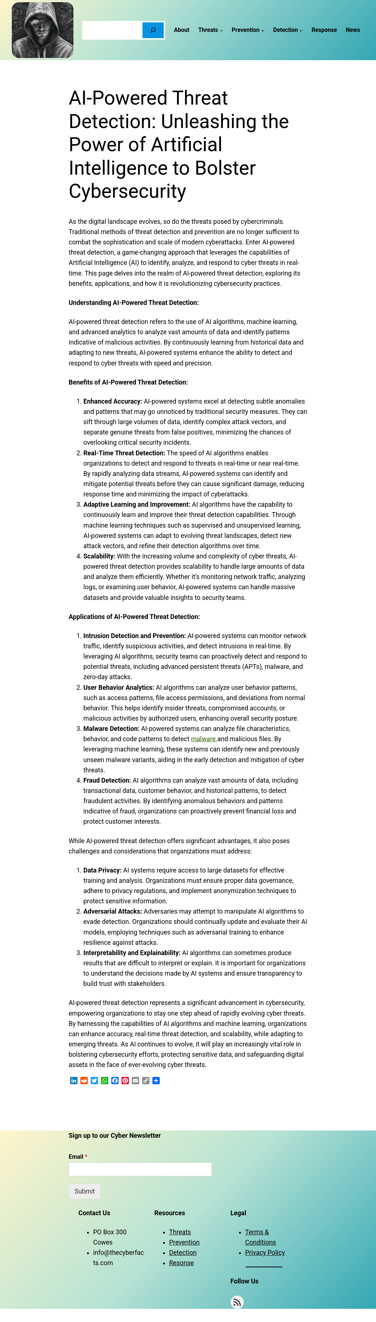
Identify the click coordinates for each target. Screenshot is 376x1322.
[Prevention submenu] (262, 30)
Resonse (181, 1263)
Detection (183, 1252)
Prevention (184, 1242)
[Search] (153, 30)
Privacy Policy (265, 1252)
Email (78, 1156)
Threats (180, 1232)
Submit (85, 1191)
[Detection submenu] (301, 30)
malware (204, 739)
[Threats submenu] (221, 30)
